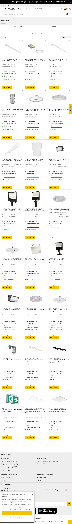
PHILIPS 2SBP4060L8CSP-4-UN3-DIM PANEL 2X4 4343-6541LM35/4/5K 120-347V (35, 411)
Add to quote (54, 237)
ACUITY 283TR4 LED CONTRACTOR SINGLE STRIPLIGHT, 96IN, (11, 60)
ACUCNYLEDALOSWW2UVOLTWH (58, 108)
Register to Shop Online (45, 474)
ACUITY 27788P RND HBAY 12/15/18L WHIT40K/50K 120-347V (58, 310)
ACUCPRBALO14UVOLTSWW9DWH (11, 258)
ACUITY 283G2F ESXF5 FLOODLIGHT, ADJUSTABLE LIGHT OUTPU (11, 210)
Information (36, 454)
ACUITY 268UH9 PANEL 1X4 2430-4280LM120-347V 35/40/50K (34, 160)
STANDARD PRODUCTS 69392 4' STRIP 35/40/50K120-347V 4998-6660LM (12, 160)
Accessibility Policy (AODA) (9, 467)
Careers (39, 480)
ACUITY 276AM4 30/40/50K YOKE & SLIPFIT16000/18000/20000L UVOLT (34, 210)
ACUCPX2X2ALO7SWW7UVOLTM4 (58, 408)
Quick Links (36, 471)
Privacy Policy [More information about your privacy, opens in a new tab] (27, 509)
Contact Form (5, 480)
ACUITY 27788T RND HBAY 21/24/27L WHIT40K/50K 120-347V (11, 260)
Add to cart (7, 87)
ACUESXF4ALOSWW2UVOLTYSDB (34, 208)
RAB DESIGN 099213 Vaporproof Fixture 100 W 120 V (12, 360)
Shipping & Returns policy (9, 464)
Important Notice (42, 464)
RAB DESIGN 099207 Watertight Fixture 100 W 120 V (12, 110)
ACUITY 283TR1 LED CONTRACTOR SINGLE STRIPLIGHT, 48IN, (58, 60)
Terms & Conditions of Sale (10, 461)
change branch (38, 8)
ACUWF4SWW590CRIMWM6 (33, 58)
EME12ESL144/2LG (30, 258)
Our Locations (5, 477)
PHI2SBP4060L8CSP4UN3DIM (33, 408)
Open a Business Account (9, 474)
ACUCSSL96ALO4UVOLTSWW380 (11, 58)
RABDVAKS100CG (7, 108)
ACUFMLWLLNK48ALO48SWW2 (33, 358)
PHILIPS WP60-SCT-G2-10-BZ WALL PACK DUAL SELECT (58, 160)
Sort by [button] (53, 26)
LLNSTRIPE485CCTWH (55, 358)
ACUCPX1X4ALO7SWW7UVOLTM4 (34, 158)
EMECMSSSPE (5, 408)
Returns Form (41, 477)
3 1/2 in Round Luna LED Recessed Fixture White (34, 310)
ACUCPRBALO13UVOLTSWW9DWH (58, 308)
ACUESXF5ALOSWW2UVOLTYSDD (11, 208)
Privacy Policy (41, 458)
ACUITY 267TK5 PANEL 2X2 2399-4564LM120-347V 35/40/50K (57, 410)
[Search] (36, 14)
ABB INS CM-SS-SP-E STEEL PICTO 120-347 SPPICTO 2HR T (12, 410)
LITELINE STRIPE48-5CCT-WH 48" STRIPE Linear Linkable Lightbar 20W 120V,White (59, 361)
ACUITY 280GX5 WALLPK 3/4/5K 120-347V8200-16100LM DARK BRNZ (12, 310)
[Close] (32, 494)
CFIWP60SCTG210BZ (54, 158)
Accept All (17, 513)
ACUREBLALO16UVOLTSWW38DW (34, 108)
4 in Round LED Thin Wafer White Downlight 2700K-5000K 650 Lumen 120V (35, 61)
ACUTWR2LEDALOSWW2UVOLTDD (11, 308)
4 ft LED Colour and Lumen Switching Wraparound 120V (35, 360)
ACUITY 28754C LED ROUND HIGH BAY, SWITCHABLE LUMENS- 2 (35, 110)
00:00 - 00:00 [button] (27, 8)
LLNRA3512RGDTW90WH (55, 208)
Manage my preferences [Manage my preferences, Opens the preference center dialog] (17, 517)
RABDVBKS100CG (7, 358)
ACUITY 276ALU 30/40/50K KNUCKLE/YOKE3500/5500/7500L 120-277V (59, 261)
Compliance (5, 458)
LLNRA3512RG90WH (30, 308)
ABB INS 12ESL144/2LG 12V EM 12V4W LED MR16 (35, 260)
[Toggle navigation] (2, 8)
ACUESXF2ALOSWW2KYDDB (56, 258)
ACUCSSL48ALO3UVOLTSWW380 (58, 58)
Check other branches (9, 77)
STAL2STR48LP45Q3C (8, 158)
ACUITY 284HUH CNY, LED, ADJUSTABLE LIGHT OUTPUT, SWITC (59, 110)
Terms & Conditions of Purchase (47, 461)
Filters (18, 26)
